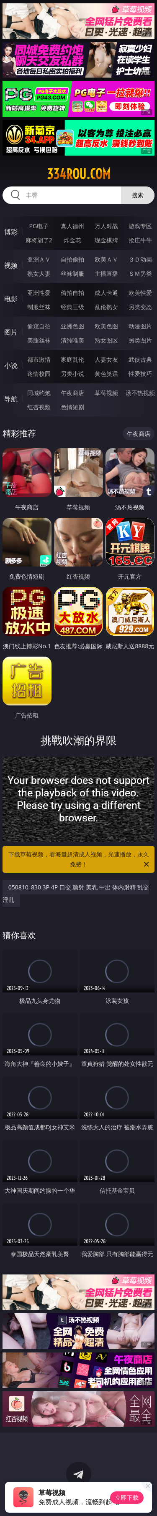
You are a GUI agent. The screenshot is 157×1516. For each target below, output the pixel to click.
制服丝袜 (39, 307)
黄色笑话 (106, 374)
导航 (11, 398)
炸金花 (72, 240)
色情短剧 (72, 407)
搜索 (138, 195)
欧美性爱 (140, 293)
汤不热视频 (140, 393)
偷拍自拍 (72, 293)
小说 (11, 365)
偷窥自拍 (39, 326)
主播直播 (106, 273)
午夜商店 (72, 393)
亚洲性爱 (39, 293)
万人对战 (106, 226)
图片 (11, 332)
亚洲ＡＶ (39, 259)
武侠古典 (140, 359)
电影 (11, 298)
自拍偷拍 (72, 259)
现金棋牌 (106, 240)
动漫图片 (140, 326)
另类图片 (140, 340)
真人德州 (72, 226)
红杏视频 (39, 407)
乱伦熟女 (106, 307)
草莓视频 (106, 393)
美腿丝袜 (39, 340)
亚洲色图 (72, 326)
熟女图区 (106, 340)
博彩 (11, 232)
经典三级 (72, 307)
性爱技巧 (140, 374)
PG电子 (39, 226)
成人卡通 (106, 293)
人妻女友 (106, 359)
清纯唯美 (72, 340)
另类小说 (72, 374)
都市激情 (39, 359)
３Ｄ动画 (140, 259)
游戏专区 (140, 226)
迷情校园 (39, 374)
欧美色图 (106, 326)
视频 (11, 265)
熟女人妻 (39, 273)
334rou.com (79, 174)
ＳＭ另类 (140, 273)
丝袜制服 (72, 273)
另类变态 (140, 307)
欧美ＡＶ (106, 259)
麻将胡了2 (39, 240)
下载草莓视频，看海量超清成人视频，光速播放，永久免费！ (79, 859)
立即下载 (127, 1497)
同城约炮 (39, 393)
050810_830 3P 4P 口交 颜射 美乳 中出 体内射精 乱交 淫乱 (76, 893)
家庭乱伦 (72, 359)
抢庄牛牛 (140, 240)
